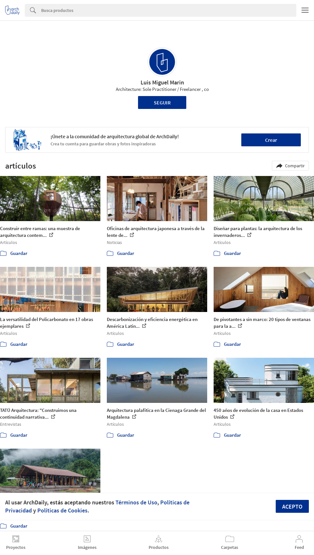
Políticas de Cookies (62, 510)
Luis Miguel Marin (162, 82)
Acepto (292, 506)
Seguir (162, 102)
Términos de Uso (136, 502)
